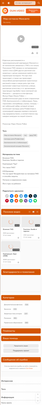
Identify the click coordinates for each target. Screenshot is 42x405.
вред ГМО (32, 135)
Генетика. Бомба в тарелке (13, 160)
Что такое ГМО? (9, 167)
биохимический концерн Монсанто (16, 146)
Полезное (7, 318)
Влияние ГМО (8, 229)
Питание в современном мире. (15, 180)
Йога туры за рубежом (12, 184)
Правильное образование (13, 323)
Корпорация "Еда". (10, 164)
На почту (7, 22)
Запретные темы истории (13, 314)
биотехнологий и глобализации (15, 143)
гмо (25, 135)
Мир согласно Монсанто (12, 135)
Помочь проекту (6, 403)
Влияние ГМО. (8, 158)
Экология (7, 309)
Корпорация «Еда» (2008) (10, 255)
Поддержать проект (21, 350)
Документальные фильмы (13, 305)
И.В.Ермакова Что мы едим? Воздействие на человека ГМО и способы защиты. (21, 173)
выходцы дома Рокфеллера (14, 139)
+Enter (29, 368)
